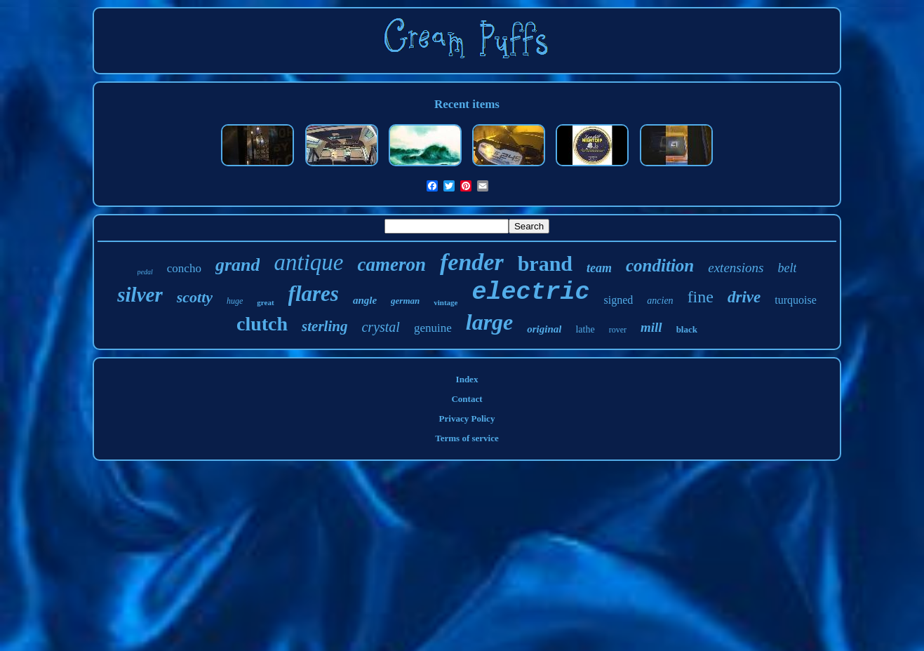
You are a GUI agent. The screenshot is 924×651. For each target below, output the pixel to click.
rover (618, 330)
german (405, 300)
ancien (660, 300)
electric (530, 292)
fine (701, 297)
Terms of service (467, 438)
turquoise (796, 300)
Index (467, 379)
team (599, 268)
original (544, 329)
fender (472, 262)
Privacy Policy (467, 418)
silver (139, 294)
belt (786, 268)
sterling (324, 326)
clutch (262, 324)
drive (744, 297)
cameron (391, 264)
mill (651, 327)
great (265, 302)
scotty (195, 297)
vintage (445, 302)
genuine (433, 328)
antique (308, 262)
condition (660, 265)
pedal (145, 272)
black (686, 329)
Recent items (467, 104)
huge (235, 301)
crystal (380, 327)
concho (184, 268)
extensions (735, 267)
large (490, 322)
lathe (584, 329)
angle (365, 300)
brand (545, 263)
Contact (466, 399)
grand (237, 265)
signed (619, 300)
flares (313, 293)
